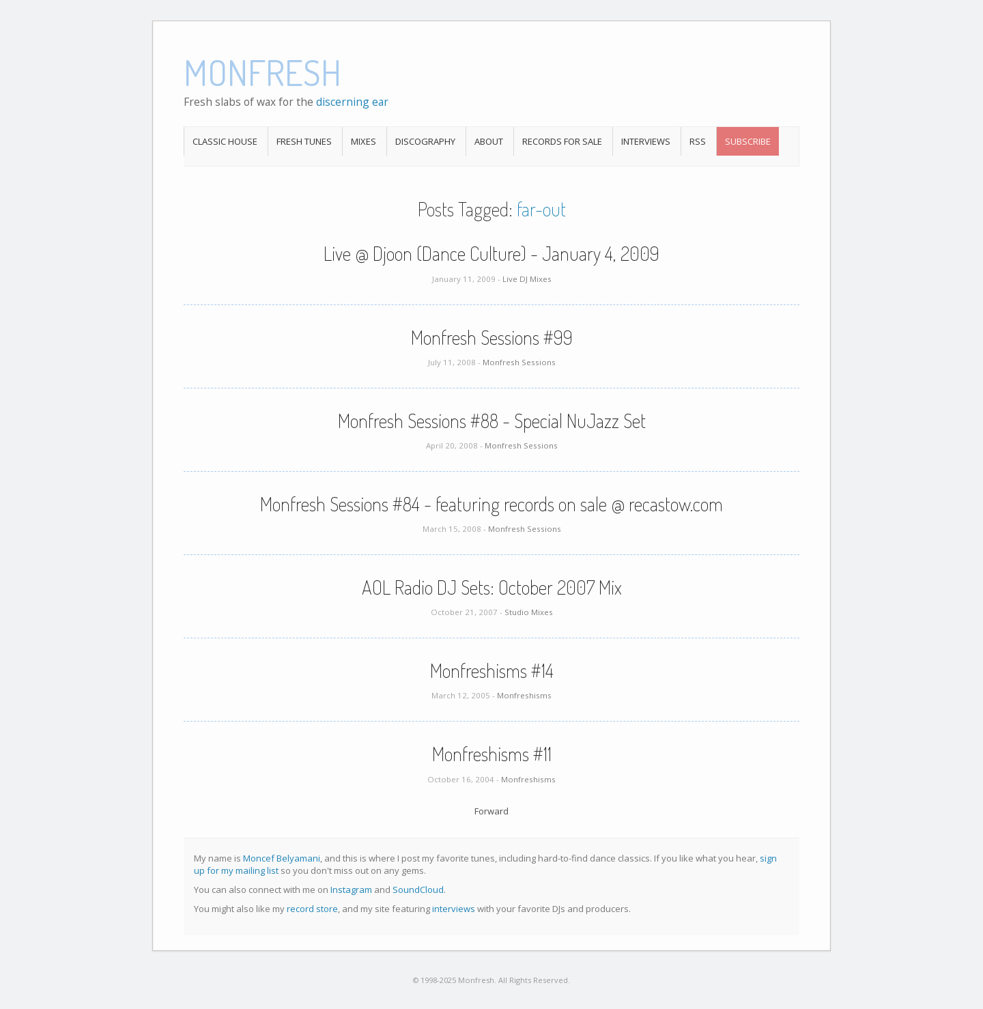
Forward (491, 811)
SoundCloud (418, 889)
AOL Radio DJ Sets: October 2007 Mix (492, 587)
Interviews (645, 141)
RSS (697, 141)
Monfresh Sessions (519, 362)
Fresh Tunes (304, 141)
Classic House (225, 141)
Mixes (363, 141)
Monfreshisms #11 (492, 753)
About (488, 141)
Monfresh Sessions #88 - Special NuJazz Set (492, 420)
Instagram (351, 889)
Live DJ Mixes (527, 279)
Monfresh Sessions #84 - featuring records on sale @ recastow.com (491, 504)
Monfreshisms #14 (492, 670)
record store (312, 909)
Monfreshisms (524, 695)
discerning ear (352, 101)
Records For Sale (562, 141)
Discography (425, 141)
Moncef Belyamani (281, 858)
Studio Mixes (528, 612)
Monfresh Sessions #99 (492, 337)
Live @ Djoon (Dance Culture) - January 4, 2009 (491, 253)
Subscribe (748, 141)
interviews (453, 909)
